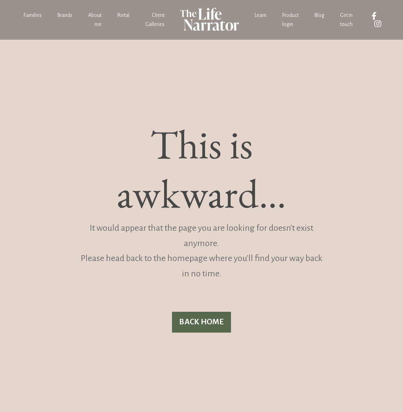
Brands (64, 15)
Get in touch (346, 20)
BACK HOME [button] (201, 322)
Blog (319, 15)
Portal (123, 15)
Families (33, 15)
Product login (290, 20)
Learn (260, 15)
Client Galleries (155, 20)
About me (95, 20)
